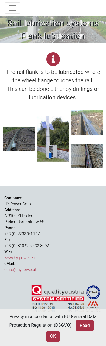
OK (53, 336)
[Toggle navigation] (12, 8)
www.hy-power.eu (19, 257)
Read (85, 325)
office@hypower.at (20, 269)
